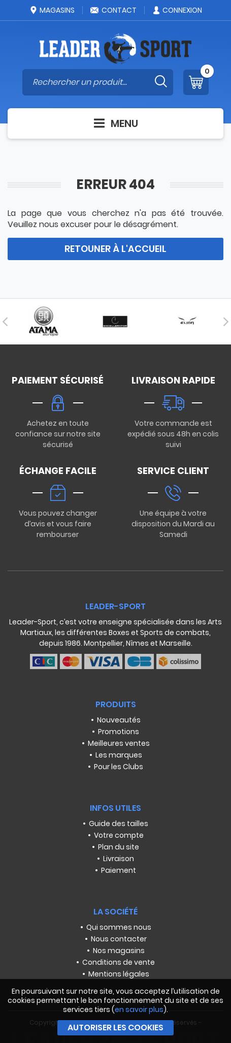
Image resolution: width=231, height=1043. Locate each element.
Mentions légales (118, 974)
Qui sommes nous (118, 927)
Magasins (52, 10)
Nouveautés (119, 720)
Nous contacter (119, 939)
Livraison (118, 859)
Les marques (118, 755)
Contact (113, 10)
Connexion (177, 10)
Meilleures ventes (119, 743)
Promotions (118, 731)
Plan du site (118, 847)
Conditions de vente (118, 962)
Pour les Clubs (118, 767)
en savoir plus (139, 1009)
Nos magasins (119, 950)
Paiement (118, 870)
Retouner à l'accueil (115, 248)
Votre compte (119, 835)
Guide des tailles (118, 823)
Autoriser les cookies (115, 1027)
